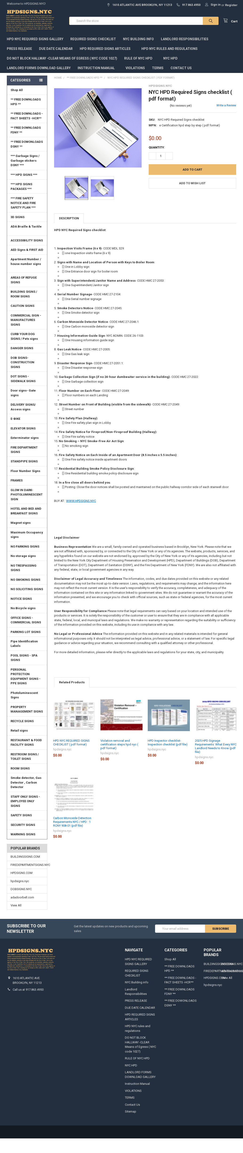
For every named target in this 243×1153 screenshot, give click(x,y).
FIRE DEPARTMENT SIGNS (27, 451)
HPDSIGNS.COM (21, 874)
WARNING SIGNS (23, 835)
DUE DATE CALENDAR (56, 50)
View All (16, 906)
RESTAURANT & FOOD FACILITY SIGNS (26, 744)
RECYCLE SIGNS (22, 722)
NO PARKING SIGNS (25, 547)
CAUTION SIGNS (22, 307)
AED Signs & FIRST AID (27, 251)
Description (69, 219)
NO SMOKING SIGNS (25, 581)
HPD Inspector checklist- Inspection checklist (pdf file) (167, 743)
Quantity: (157, 148)
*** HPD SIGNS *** (27, 176)
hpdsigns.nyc (20, 882)
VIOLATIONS (135, 69)
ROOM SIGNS (20, 769)
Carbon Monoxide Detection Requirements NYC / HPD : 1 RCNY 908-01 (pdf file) (72, 823)
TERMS (157, 69)
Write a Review (226, 106)
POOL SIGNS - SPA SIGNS (24, 659)
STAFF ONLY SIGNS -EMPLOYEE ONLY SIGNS (25, 802)
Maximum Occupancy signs (27, 536)
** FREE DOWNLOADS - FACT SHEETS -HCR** (27, 117)
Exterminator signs (25, 439)
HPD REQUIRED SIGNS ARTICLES (107, 50)
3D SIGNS (17, 218)
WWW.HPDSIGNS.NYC (81, 502)
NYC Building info (138, 40)
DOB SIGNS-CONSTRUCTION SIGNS (22, 363)
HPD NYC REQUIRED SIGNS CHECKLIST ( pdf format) (71, 743)
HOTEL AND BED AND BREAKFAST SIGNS (26, 512)
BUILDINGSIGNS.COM (25, 858)
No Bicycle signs (23, 609)
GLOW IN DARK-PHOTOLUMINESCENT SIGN (27, 495)
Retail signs (19, 731)
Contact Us (181, 69)
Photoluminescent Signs (27, 696)
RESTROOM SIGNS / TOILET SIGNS (25, 758)
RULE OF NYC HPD (140, 59)
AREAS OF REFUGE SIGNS (24, 281)
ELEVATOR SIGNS (27, 429)
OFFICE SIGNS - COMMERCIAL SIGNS (26, 621)
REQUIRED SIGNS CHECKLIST (93, 40)
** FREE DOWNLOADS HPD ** (26, 103)
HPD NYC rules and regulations (171, 50)
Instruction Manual (98, 69)
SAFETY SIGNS (21, 816)
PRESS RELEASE (19, 50)
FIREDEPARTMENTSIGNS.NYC (27, 866)
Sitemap (130, 1112)
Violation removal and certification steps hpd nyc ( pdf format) (119, 745)
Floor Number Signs (27, 472)
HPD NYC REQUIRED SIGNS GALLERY (35, 40)
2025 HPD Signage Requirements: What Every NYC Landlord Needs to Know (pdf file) (215, 747)
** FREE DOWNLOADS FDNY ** (26, 131)
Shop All (27, 91)
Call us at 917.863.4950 (28, 991)
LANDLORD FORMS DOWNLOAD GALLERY (39, 69)
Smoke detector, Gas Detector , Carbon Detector (26, 783)
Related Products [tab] (72, 683)
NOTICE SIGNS (21, 600)
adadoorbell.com (22, 898)
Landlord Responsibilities (184, 40)
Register (231, 5)
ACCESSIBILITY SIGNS (27, 241)
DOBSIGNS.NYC (21, 890)
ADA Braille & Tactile (27, 229)
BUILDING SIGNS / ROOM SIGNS (27, 295)
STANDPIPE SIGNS (24, 462)
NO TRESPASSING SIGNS (23, 569)
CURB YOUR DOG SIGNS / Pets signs (24, 337)
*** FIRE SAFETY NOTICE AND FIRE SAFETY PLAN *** (23, 204)
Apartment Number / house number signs (27, 264)
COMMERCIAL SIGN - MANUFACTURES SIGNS (26, 321)
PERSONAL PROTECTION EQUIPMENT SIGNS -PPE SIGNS (25, 677)
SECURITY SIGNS (23, 826)
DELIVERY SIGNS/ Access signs (23, 408)
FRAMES (27, 481)
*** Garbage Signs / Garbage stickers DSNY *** (25, 161)
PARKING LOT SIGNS (25, 633)
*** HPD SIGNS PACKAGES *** (21, 188)
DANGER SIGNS (22, 349)
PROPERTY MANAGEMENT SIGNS (27, 710)
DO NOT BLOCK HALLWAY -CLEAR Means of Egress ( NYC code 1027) (62, 59)
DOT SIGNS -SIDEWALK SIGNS (23, 380)
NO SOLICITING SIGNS (27, 590)
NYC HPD (170, 59)
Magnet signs (21, 524)
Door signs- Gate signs (23, 394)
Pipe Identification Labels (24, 645)
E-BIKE (15, 420)
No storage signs (23, 557)
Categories (20, 81)
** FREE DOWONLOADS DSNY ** (27, 145)
